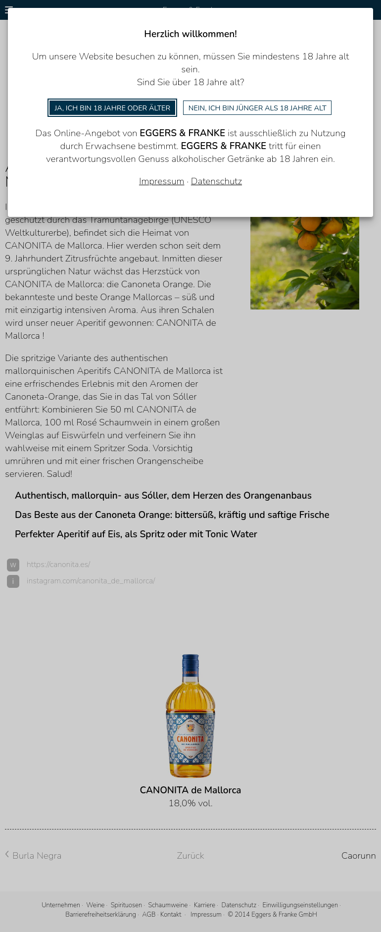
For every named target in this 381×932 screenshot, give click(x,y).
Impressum (162, 181)
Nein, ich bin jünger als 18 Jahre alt (258, 108)
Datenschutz (216, 181)
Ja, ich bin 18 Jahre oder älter (112, 108)
